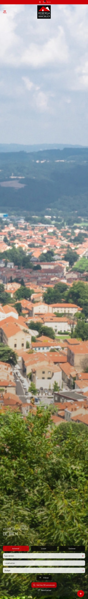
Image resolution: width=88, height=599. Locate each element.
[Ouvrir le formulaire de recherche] (44, 583)
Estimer (72, 554)
